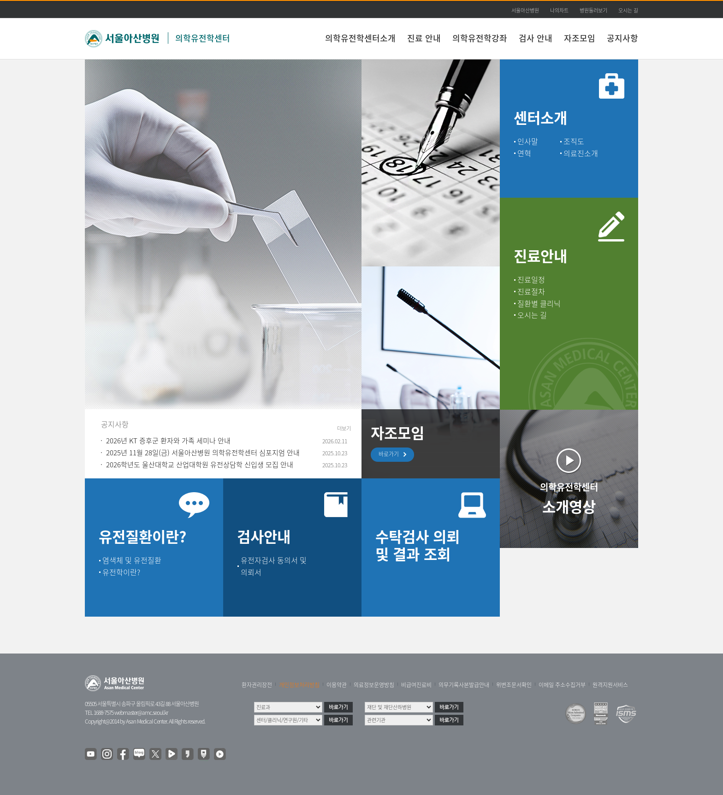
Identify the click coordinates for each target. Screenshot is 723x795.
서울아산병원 (525, 10)
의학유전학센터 (202, 38)
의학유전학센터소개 (360, 38)
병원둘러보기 (593, 10)
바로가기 (391, 455)
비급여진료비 (416, 685)
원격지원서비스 (610, 685)
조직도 (573, 141)
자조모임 (579, 38)
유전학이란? (121, 571)
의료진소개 (580, 153)
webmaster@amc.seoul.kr (141, 712)
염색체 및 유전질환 (131, 559)
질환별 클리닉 (539, 303)
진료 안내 (424, 38)
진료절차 (531, 291)
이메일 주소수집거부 (562, 685)
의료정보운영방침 (374, 685)
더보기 (344, 428)
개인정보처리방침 (299, 685)
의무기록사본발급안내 (464, 685)
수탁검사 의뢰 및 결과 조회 (417, 545)
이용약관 (336, 685)
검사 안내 (535, 38)
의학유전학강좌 (479, 38)
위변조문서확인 (514, 685)
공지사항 (622, 38)
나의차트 (559, 10)
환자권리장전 (257, 685)
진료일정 (531, 279)
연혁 (524, 153)
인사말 (527, 141)
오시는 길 (628, 10)
